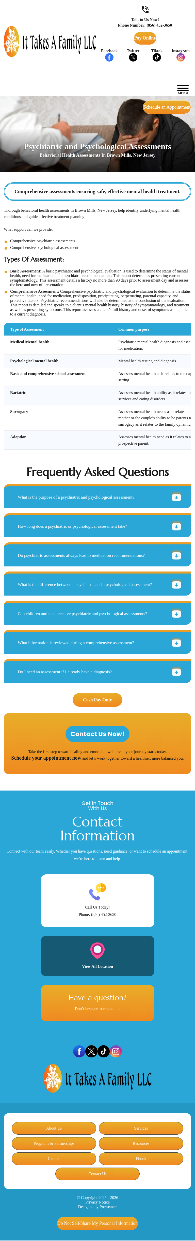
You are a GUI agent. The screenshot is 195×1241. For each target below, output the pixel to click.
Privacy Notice (97, 1202)
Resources (141, 1143)
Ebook (141, 1159)
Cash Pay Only (97, 699)
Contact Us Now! (98, 734)
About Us (54, 1128)
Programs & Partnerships (54, 1143)
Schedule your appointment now (46, 758)
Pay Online (145, 38)
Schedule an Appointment (155, 107)
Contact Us (97, 1174)
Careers (54, 1159)
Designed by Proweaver (97, 1207)
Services (141, 1128)
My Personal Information (97, 1223)
